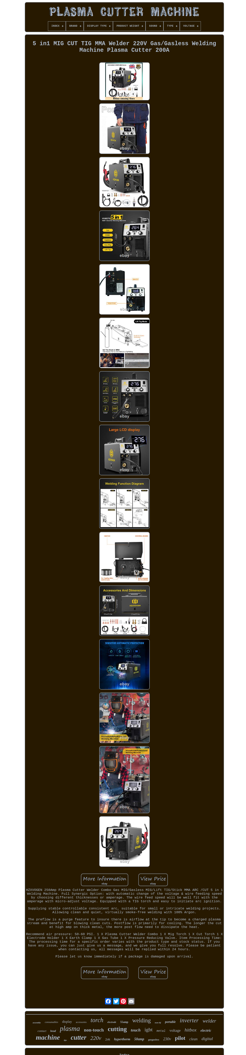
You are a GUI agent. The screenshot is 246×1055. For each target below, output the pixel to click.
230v (167, 1039)
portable (170, 1022)
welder (209, 1021)
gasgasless (153, 1039)
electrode (111, 1022)
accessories (81, 1022)
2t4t (107, 1039)
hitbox (190, 1029)
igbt (149, 1029)
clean (193, 1039)
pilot (180, 1038)
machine (48, 1037)
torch (96, 1020)
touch (136, 1030)
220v (95, 1038)
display (67, 1022)
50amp (139, 1039)
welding (141, 1020)
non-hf (158, 1022)
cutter (79, 1037)
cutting (117, 1028)
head (53, 1031)
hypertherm (122, 1039)
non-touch (94, 1030)
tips (65, 1040)
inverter (189, 1020)
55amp (124, 1022)
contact (42, 1030)
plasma (70, 1028)
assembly (37, 1022)
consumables (51, 1022)
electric (205, 1030)
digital (207, 1038)
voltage (175, 1030)
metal (161, 1031)
